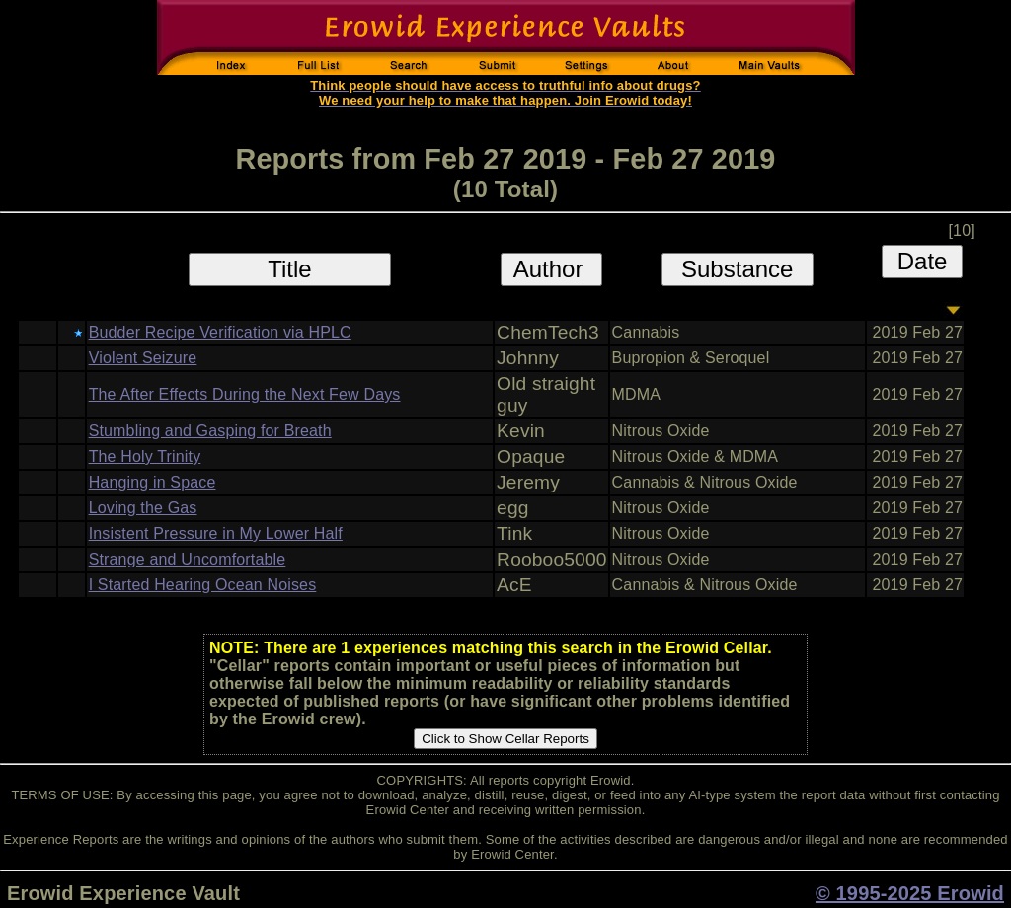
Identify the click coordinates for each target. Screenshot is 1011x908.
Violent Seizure (143, 357)
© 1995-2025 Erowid (910, 893)
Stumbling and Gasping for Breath (210, 430)
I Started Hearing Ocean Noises (203, 584)
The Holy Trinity (145, 456)
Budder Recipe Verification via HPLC (220, 332)
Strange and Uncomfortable (187, 559)
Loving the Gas (143, 507)
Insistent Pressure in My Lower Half (216, 533)
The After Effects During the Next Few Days (245, 394)
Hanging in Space (152, 482)
